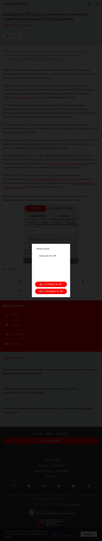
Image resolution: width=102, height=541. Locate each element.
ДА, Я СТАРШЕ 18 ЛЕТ (51, 284)
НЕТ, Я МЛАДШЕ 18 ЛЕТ (51, 291)
